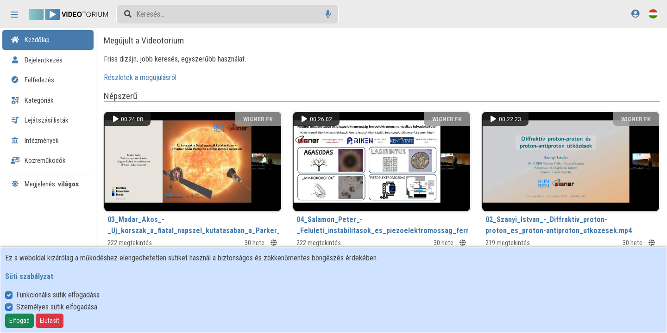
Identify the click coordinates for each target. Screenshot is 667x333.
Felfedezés (32, 80)
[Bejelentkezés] (635, 13)
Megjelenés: (45, 184)
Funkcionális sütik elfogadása (58, 294)
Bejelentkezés (37, 60)
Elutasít (49, 320)
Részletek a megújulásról (152, 77)
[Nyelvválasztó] (653, 13)
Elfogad (19, 320)
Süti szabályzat (29, 276)
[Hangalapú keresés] (328, 14)
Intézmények (35, 140)
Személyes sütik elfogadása (56, 306)
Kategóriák (32, 100)
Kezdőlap (30, 40)
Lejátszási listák (40, 120)
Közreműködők (38, 160)
